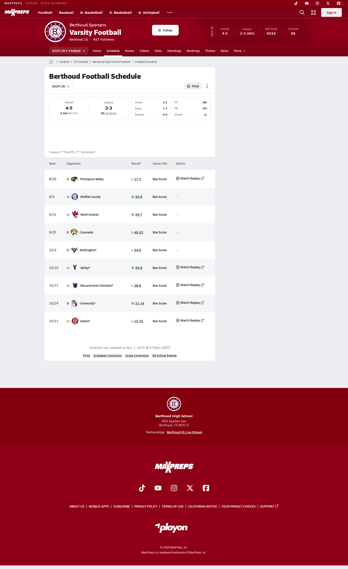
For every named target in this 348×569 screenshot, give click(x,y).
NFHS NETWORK (54, 3)
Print (86, 355)
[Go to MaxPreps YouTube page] (158, 488)
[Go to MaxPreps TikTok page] (142, 488)
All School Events (164, 355)
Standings (174, 50)
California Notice (202, 506)
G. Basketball (120, 12)
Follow (165, 30)
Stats (158, 50)
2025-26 (61, 86)
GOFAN (31, 3)
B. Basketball (91, 12)
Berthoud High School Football (111, 61)
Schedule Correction (107, 355)
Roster (129, 50)
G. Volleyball (149, 12)
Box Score (160, 179)
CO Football (81, 61)
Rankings (193, 50)
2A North (110, 113)
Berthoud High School (174, 407)
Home (97, 50)
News (225, 50)
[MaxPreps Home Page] (51, 61)
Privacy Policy (145, 506)
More (239, 50)
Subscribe (121, 506)
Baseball (66, 12)
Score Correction (137, 355)
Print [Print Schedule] (193, 86)
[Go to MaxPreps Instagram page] (174, 488)
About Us (76, 506)
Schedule (113, 50)
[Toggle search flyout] (302, 12)
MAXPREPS (13, 3)
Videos (144, 50)
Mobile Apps (99, 506)
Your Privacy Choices (238, 506)
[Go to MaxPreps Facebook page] (206, 488)
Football (45, 12)
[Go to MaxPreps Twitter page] (190, 488)
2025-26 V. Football (68, 50)
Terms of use (173, 506)
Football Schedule (146, 61)
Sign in (331, 12)
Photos (210, 50)
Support (269, 506)
